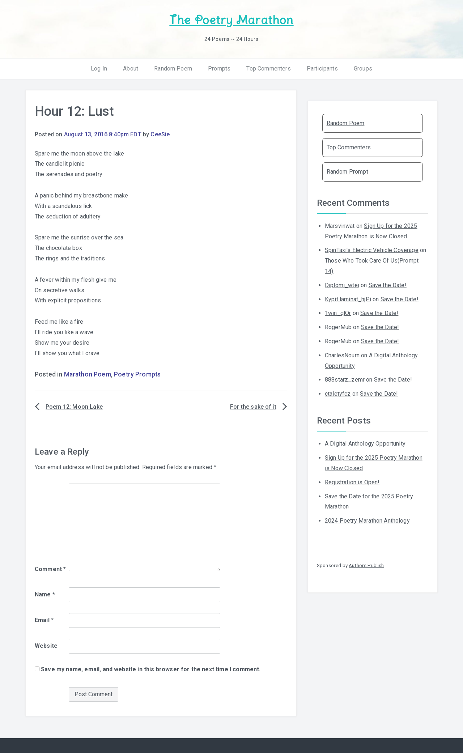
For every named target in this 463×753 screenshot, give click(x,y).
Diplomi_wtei (342, 285)
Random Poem (173, 68)
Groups (363, 68)
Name (45, 594)
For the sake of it (253, 406)
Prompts (219, 68)
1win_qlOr (338, 313)
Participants (322, 68)
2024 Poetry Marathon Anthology (367, 520)
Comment (50, 569)
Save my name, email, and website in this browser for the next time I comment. (150, 669)
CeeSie (160, 134)
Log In (99, 68)
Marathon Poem (87, 374)
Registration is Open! (352, 482)
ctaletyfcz (338, 393)
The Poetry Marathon (231, 20)
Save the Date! (388, 285)
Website (46, 645)
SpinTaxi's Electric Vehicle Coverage (372, 250)
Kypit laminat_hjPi (348, 299)
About (130, 68)
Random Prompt (347, 171)
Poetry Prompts (137, 374)
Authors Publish (366, 565)
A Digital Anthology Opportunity (365, 443)
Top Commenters (268, 68)
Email (44, 620)
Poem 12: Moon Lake (74, 406)
